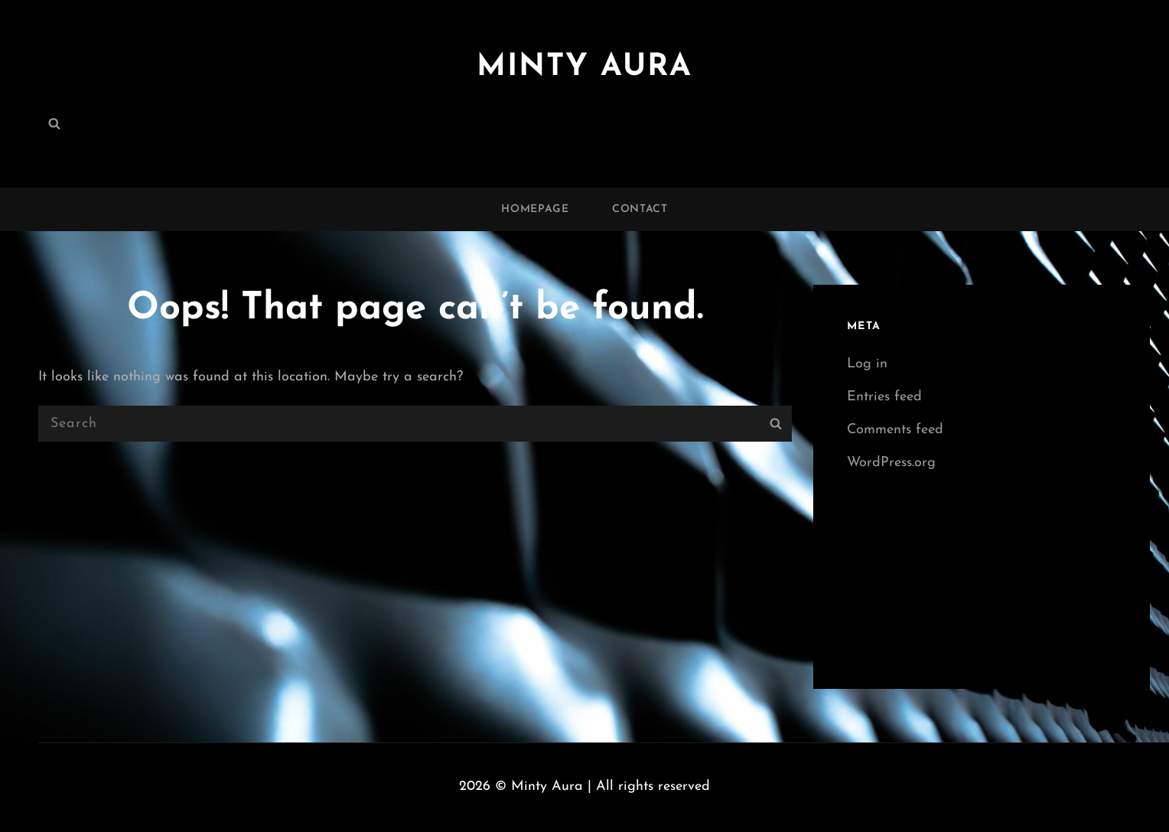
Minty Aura (584, 67)
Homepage (535, 209)
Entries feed (884, 397)
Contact (640, 209)
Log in (867, 364)
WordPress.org (891, 462)
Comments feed (895, 430)
